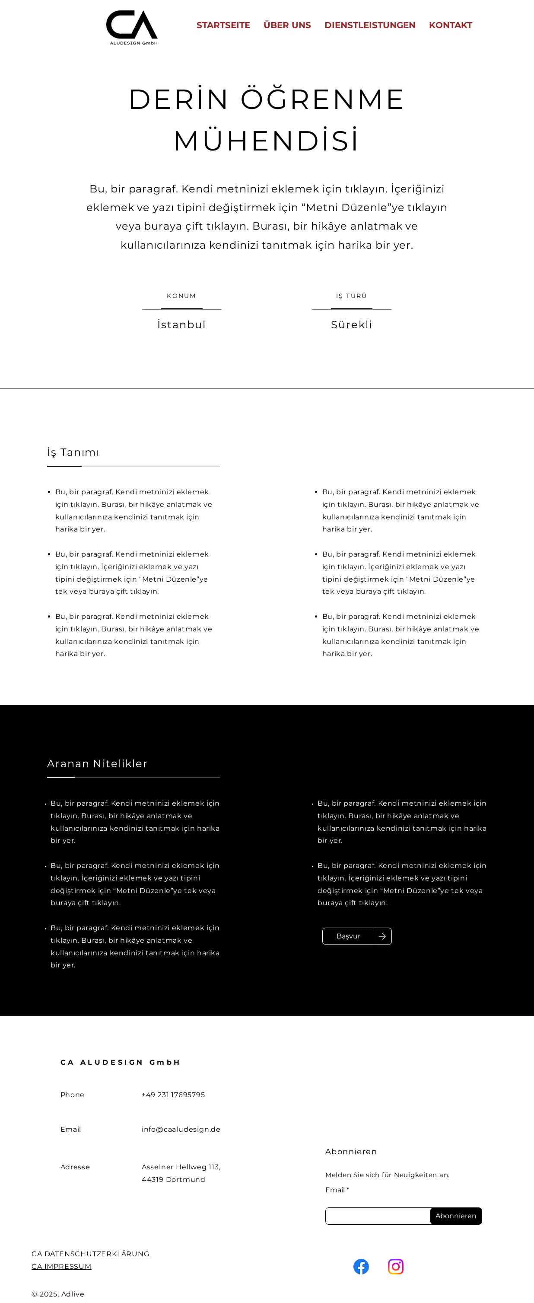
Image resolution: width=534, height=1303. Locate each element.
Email (335, 1190)
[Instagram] (395, 1266)
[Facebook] (361, 1266)
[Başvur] (348, 936)
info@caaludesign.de (181, 1129)
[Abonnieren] (456, 1216)
